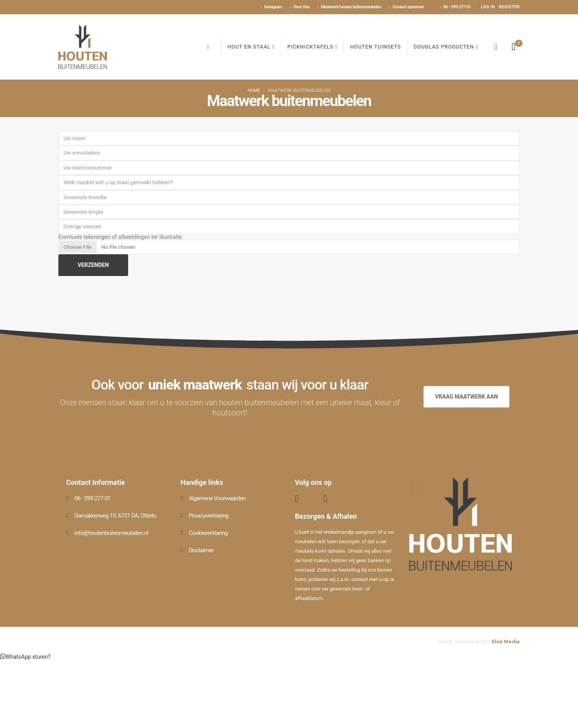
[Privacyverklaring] (232, 515)
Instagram (271, 6)
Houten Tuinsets (375, 47)
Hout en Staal (248, 47)
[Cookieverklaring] (232, 533)
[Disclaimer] (232, 550)
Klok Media (506, 642)
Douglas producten (444, 47)
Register (509, 6)
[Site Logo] (82, 47)
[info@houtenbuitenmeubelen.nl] (117, 533)
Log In (488, 6)
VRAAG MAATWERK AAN (466, 396)
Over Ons (300, 6)
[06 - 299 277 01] (117, 498)
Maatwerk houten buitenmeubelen (349, 6)
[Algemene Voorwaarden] (232, 498)
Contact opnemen (406, 6)
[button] (495, 47)
